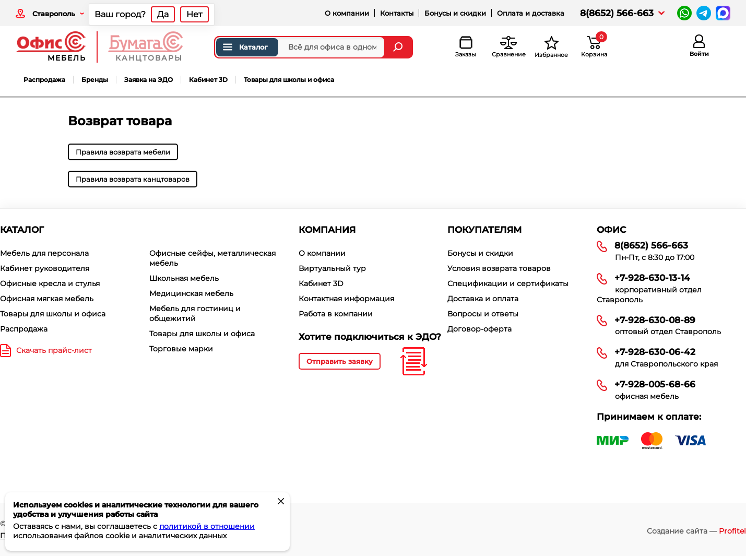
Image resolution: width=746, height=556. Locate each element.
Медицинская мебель (191, 293)
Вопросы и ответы (482, 313)
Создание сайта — (696, 531)
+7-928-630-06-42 (654, 352)
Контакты (396, 13)
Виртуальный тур (332, 268)
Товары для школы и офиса (289, 80)
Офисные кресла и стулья (50, 283)
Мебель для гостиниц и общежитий (195, 313)
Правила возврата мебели (123, 152)
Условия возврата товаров (499, 268)
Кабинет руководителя (44, 268)
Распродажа (44, 80)
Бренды (94, 80)
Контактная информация (346, 298)
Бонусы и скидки (455, 13)
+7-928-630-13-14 (652, 278)
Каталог (244, 47)
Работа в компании (336, 313)
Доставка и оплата (482, 298)
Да (163, 14)
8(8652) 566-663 (617, 13)
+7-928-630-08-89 (654, 320)
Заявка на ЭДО (148, 80)
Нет (194, 14)
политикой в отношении (207, 526)
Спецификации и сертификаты (508, 283)
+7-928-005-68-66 (654, 384)
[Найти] (399, 47)
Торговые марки (181, 348)
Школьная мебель (184, 278)
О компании (347, 13)
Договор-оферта (479, 329)
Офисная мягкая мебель (46, 298)
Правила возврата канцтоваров (133, 179)
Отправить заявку (339, 361)
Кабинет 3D (208, 80)
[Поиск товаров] (299, 47)
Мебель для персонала (44, 253)
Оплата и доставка (530, 13)
